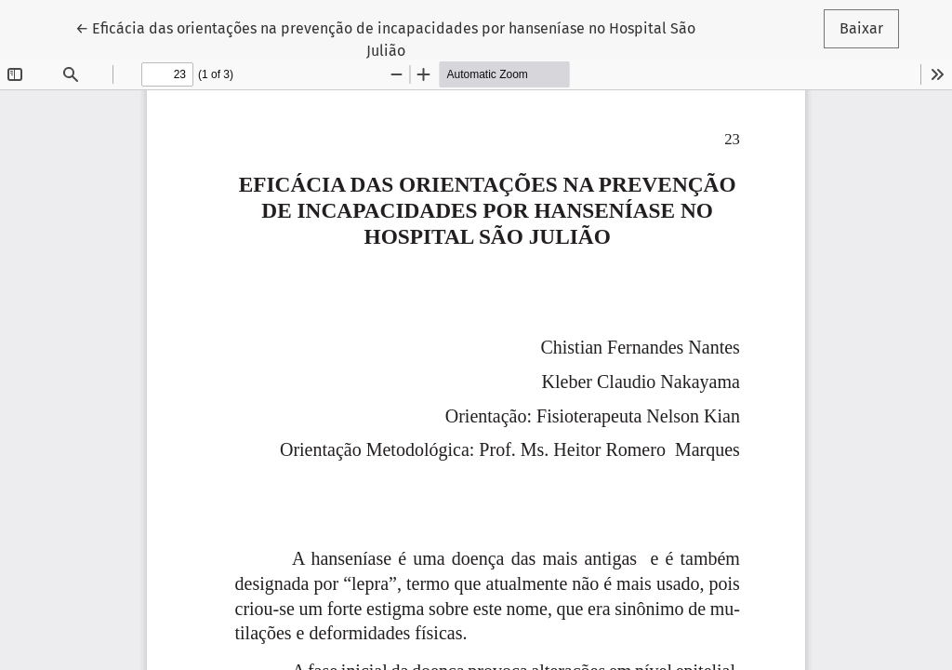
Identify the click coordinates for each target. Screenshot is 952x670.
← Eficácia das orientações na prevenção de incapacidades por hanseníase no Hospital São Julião (385, 38)
